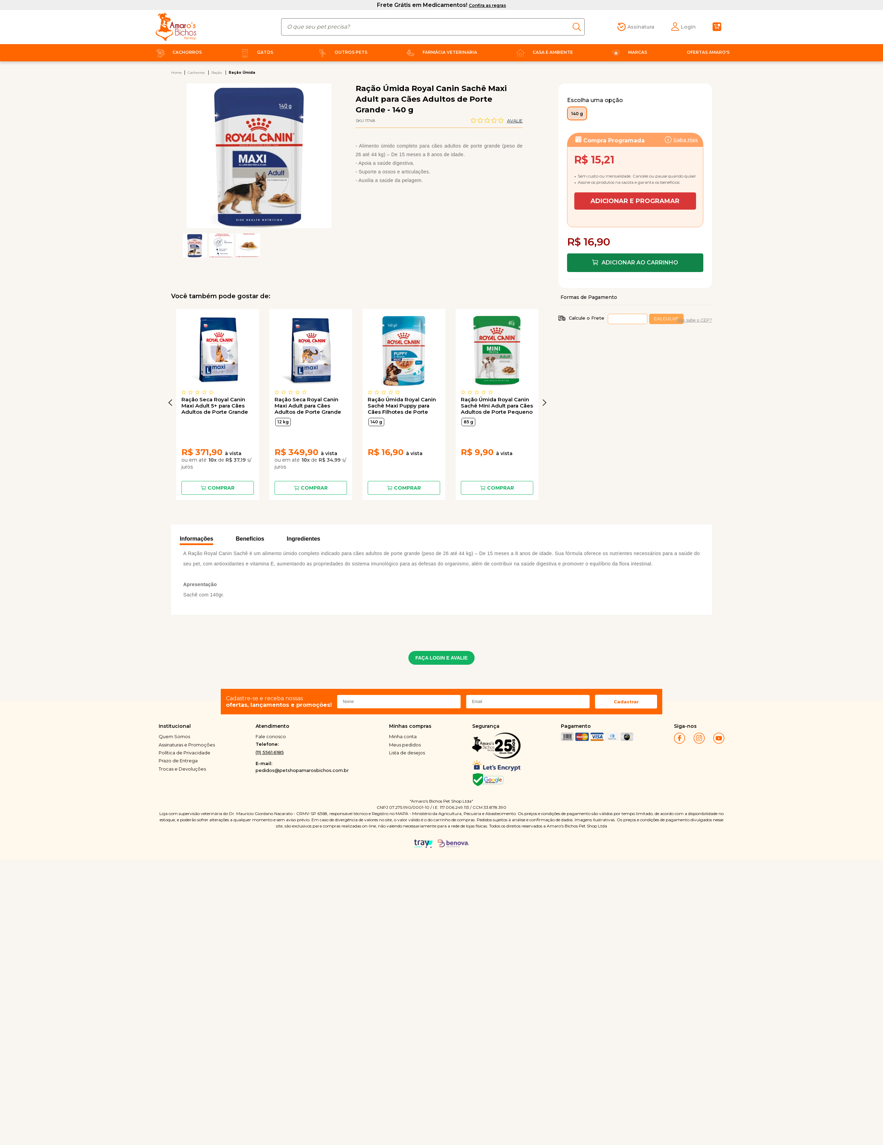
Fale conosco (271, 736)
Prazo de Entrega (178, 760)
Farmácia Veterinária (440, 52)
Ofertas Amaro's (708, 52)
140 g (376, 421)
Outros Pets (341, 52)
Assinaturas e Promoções (187, 744)
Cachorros (177, 52)
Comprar (221, 488)
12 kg (283, 421)
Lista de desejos (407, 752)
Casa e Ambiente (543, 52)
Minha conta (403, 736)
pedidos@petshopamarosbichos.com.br (302, 770)
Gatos (255, 52)
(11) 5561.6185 (270, 752)
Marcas (628, 52)
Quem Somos (174, 736)
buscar (579, 27)
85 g (468, 421)
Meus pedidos (405, 744)
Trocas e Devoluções (182, 769)
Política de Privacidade (184, 752)
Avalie (515, 120)
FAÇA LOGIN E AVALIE (441, 658)
